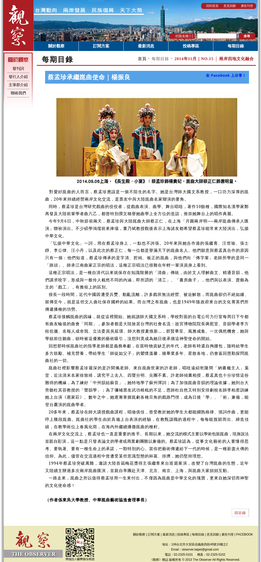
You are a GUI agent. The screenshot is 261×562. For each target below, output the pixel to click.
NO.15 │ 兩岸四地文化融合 (214, 59)
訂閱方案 (101, 46)
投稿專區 (191, 46)
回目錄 (240, 513)
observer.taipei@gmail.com (200, 549)
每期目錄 (236, 46)
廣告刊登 (247, 6)
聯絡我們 (18, 93)
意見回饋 (230, 6)
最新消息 (146, 46)
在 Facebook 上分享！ (226, 75)
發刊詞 (18, 69)
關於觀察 (56, 46)
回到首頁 (212, 6)
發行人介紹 (18, 77)
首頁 (142, 59)
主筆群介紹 (18, 85)
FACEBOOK (244, 534)
